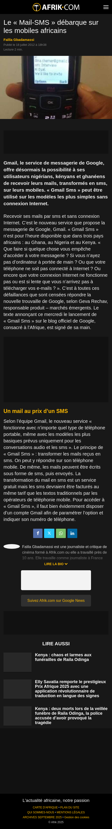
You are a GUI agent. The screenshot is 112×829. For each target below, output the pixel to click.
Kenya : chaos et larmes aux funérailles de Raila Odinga (63, 657)
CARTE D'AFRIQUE (45, 807)
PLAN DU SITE (69, 807)
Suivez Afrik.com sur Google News (55, 601)
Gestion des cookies (76, 817)
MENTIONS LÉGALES (71, 812)
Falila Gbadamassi (19, 40)
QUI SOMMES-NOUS (40, 812)
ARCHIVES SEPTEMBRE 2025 (42, 817)
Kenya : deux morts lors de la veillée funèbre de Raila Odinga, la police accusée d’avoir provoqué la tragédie (71, 715)
